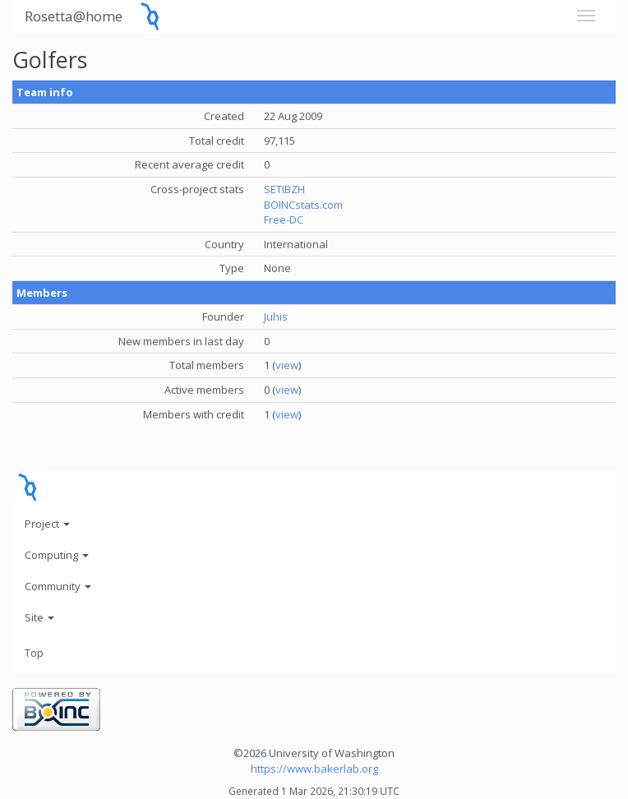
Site (39, 617)
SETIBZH (284, 189)
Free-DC (283, 219)
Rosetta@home (73, 16)
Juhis (276, 316)
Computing (57, 554)
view (286, 365)
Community (58, 586)
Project (47, 523)
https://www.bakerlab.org (314, 768)
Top (34, 652)
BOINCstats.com (303, 204)
